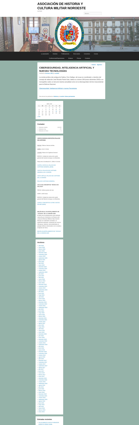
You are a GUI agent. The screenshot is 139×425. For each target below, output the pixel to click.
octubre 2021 (42, 321)
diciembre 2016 (43, 378)
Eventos (55, 54)
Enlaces (70, 58)
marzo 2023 (42, 298)
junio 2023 (41, 293)
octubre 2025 (42, 256)
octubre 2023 (42, 288)
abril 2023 (41, 297)
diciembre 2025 (43, 252)
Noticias (56, 96)
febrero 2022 (42, 316)
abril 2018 (41, 358)
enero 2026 (42, 251)
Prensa (79, 58)
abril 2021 (41, 328)
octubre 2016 (42, 381)
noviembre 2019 (43, 341)
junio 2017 (41, 371)
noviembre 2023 (43, 286)
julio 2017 (41, 369)
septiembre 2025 (43, 258)
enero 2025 (42, 265)
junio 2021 (41, 325)
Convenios (87, 54)
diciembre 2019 (43, 339)
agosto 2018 (42, 357)
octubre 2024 (42, 270)
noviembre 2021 (43, 319)
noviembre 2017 (43, 362)
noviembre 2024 (43, 268)
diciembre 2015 (43, 394)
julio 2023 (41, 291)
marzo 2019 (42, 350)
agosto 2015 (42, 401)
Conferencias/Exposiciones (56, 58)
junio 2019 (41, 348)
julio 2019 (41, 346)
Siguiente (100, 64)
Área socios (76, 54)
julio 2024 (41, 274)
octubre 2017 (42, 364)
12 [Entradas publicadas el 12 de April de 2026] (59, 109)
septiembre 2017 (43, 365)
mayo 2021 (41, 327)
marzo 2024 (42, 279)
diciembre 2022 (43, 302)
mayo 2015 (41, 404)
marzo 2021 (42, 330)
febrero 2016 (42, 390)
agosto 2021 (42, 323)
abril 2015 (41, 406)
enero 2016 (42, 392)
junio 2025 (41, 261)
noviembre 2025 (43, 254)
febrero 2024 (42, 281)
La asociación (45, 54)
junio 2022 (41, 311)
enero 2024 (42, 282)
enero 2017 (42, 376)
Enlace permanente (70, 96)
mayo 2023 (41, 295)
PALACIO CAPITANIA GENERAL (46, 181)
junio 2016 (41, 388)
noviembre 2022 (43, 304)
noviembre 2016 (43, 380)
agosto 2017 (42, 367)
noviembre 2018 (43, 353)
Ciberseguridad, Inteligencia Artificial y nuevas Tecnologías (58, 88)
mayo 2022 (41, 312)
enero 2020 (42, 337)
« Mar (38, 116)
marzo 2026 (42, 247)
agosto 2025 (42, 259)
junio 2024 (41, 275)
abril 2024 (41, 277)
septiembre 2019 (43, 344)
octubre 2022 (42, 305)
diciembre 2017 (43, 360)
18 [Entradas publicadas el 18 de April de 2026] (56, 111)
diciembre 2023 (43, 284)
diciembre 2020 (43, 334)
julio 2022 (41, 309)
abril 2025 (41, 263)
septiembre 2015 (43, 399)
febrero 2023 (42, 300)
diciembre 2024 (43, 266)
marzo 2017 (42, 373)
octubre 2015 (42, 397)
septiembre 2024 (43, 272)
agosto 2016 (42, 385)
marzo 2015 (42, 408)
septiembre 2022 (43, 307)
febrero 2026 (42, 249)
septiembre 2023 (43, 289)
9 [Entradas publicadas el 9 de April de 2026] (49, 109)
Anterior (93, 64)
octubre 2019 (42, 343)
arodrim (57, 73)
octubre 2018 (42, 355)
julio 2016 (41, 387)
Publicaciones (65, 54)
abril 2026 (41, 245)
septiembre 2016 (43, 383)
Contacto (87, 58)
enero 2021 (42, 332)
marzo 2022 (42, 314)
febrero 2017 (42, 374)
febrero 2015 (42, 410)
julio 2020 (41, 335)
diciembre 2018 (43, 351)
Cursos (96, 54)
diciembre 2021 (43, 318)
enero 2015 (42, 411)
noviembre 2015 (43, 396)
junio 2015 (41, 403)
